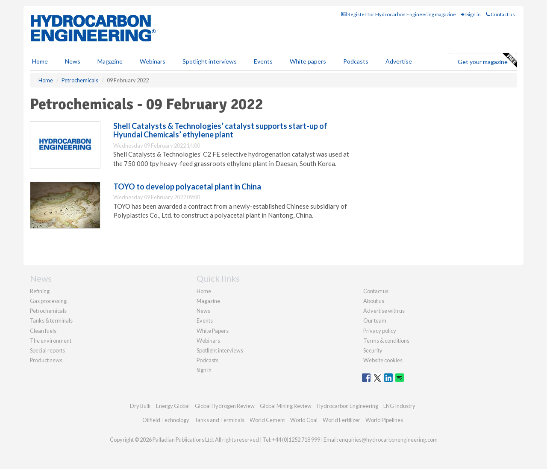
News (203, 310)
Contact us (500, 14)
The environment (50, 340)
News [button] (72, 61)
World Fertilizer (341, 420)
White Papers (213, 330)
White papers (308, 61)
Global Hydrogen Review (225, 405)
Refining (40, 291)
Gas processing (48, 300)
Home (40, 61)
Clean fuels (43, 330)
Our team (374, 320)
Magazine (110, 61)
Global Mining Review (286, 405)
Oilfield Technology (165, 420)
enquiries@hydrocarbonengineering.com (388, 439)
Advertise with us (384, 310)
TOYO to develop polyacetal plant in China (187, 186)
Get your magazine (487, 60)
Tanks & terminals (51, 320)
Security (372, 350)
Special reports (47, 350)
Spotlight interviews (209, 61)
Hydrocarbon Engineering (347, 405)
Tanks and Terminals (219, 420)
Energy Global (173, 405)
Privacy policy (379, 330)
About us (373, 300)
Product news (46, 360)
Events (263, 61)
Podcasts (355, 61)
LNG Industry (399, 405)
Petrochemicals (48, 310)
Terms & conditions (386, 340)
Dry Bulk (140, 405)
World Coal (304, 420)
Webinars (152, 61)
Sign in (471, 14)
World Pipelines (384, 420)
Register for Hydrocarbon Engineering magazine (398, 14)
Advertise (398, 61)
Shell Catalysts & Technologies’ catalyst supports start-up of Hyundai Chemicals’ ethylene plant (220, 130)
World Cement (267, 420)
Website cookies (383, 360)
